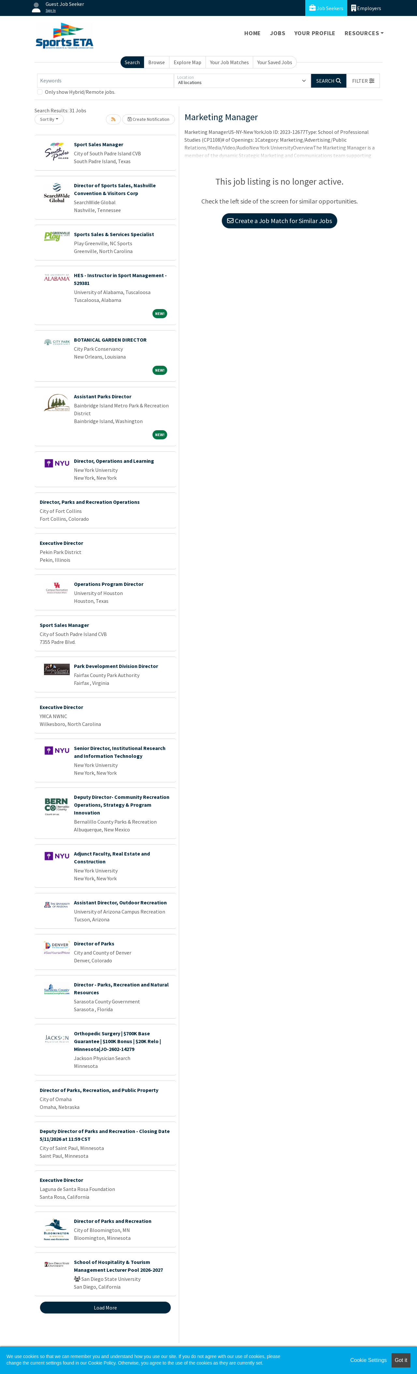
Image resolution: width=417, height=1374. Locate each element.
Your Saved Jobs (274, 62)
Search (132, 62)
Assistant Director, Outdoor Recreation (120, 902)
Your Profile (315, 33)
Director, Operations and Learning (114, 461)
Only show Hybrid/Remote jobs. (80, 92)
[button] (363, 81)
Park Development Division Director (116, 666)
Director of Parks (94, 943)
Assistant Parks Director (102, 396)
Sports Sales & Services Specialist (114, 234)
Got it (401, 1360)
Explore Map (187, 62)
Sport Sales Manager (98, 144)
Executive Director (61, 543)
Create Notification (148, 119)
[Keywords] (105, 81)
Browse (156, 62)
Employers (366, 8)
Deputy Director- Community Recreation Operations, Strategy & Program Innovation (121, 805)
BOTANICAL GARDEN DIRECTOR (110, 339)
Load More (105, 1307)
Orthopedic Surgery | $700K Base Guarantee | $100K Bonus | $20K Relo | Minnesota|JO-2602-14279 (117, 1041)
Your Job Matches (229, 62)
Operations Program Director (108, 584)
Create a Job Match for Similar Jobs (279, 221)
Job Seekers (326, 8)
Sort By (47, 119)
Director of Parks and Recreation (112, 1221)
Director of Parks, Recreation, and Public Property (99, 1090)
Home (252, 33)
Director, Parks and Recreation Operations (90, 502)
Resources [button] (362, 33)
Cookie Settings (368, 1360)
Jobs (277, 33)
